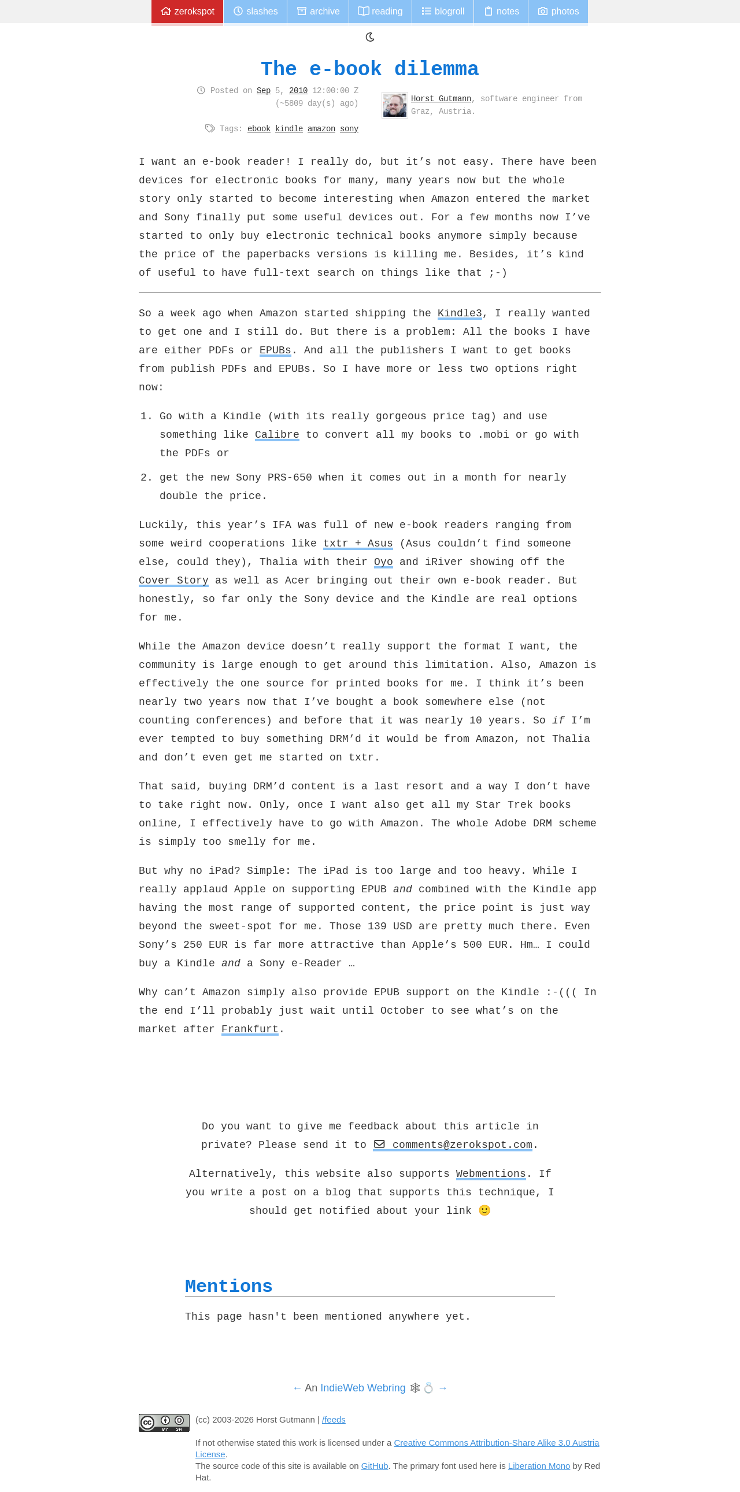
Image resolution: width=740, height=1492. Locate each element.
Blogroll (443, 11)
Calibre (277, 434)
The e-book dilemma (370, 69)
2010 (298, 90)
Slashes (255, 11)
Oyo (383, 561)
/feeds (334, 1419)
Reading (380, 11)
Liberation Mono (539, 1466)
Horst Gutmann (441, 98)
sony (349, 128)
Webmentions (491, 1173)
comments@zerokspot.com (452, 1144)
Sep (264, 90)
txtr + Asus (358, 543)
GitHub (374, 1466)
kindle (289, 128)
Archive (318, 11)
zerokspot (187, 11)
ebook (259, 128)
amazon (321, 128)
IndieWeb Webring (362, 1388)
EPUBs (275, 350)
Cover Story (174, 580)
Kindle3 (460, 313)
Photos (558, 11)
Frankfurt (250, 1029)
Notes (501, 11)
